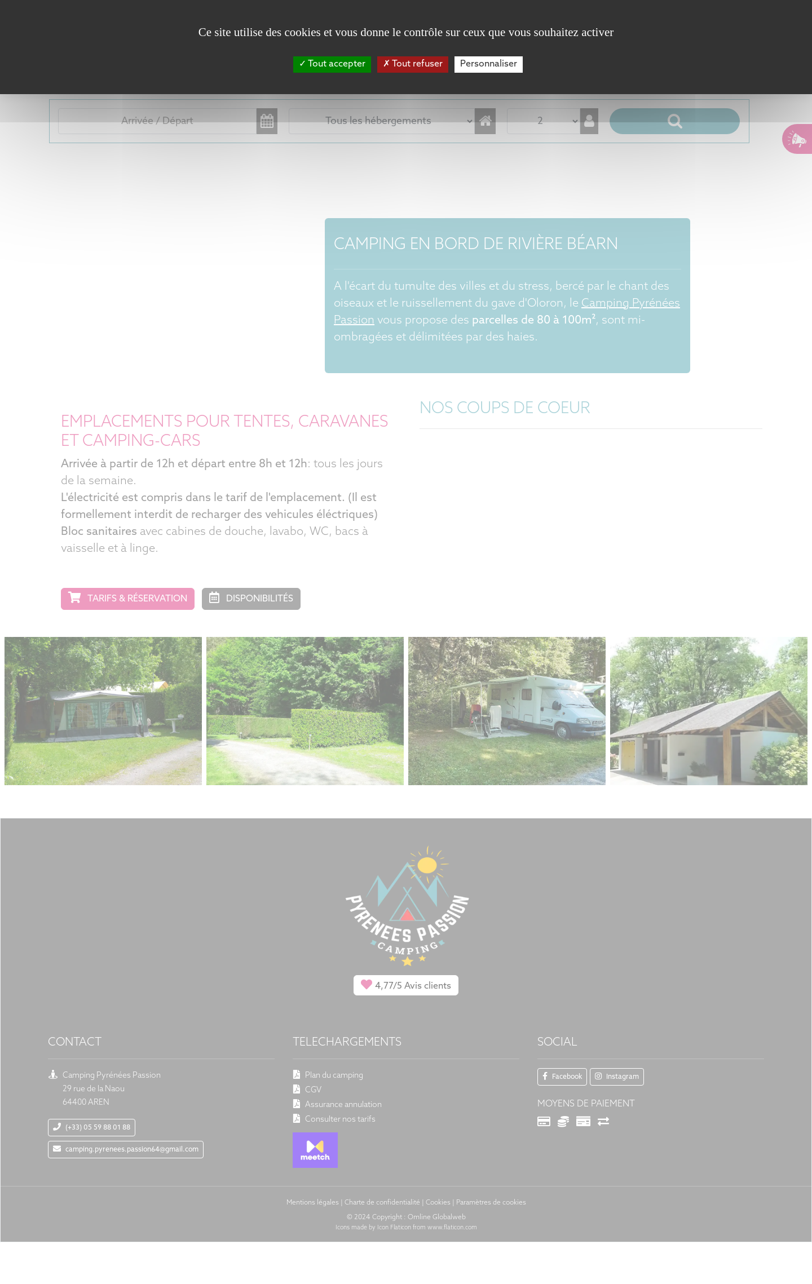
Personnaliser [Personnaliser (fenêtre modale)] (488, 64)
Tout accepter (332, 64)
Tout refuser (413, 64)
